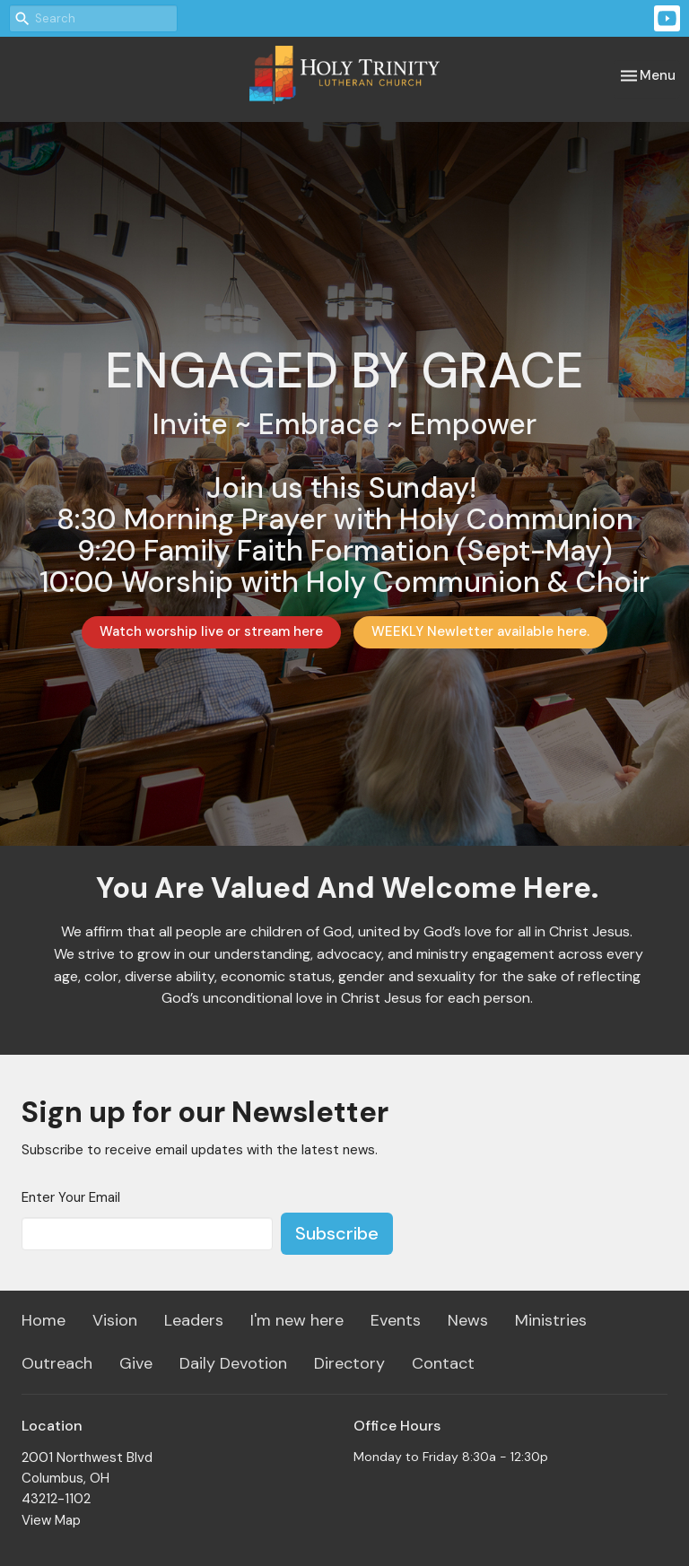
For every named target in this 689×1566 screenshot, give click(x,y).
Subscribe (337, 1233)
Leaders (193, 1320)
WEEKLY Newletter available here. (480, 631)
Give (136, 1363)
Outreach (57, 1363)
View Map (51, 1520)
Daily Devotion (233, 1363)
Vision (114, 1320)
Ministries (551, 1320)
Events (396, 1320)
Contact (443, 1363)
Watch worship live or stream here (211, 631)
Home (43, 1320)
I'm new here (297, 1320)
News (468, 1320)
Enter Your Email (71, 1197)
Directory (349, 1363)
